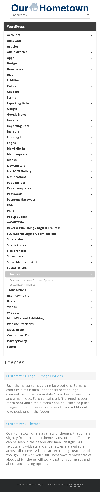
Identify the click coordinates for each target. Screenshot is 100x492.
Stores (11, 347)
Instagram (14, 131)
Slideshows (15, 256)
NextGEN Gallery (19, 171)
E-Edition (13, 80)
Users (11, 301)
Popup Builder (17, 217)
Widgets (13, 313)
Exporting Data (18, 103)
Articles (12, 46)
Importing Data (18, 126)
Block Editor (15, 330)
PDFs (10, 205)
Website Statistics (20, 324)
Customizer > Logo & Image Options (31, 280)
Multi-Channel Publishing (25, 318)
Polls (10, 211)
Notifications (16, 177)
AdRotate (14, 41)
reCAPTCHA (15, 222)
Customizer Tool (19, 335)
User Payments (18, 296)
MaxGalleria (16, 148)
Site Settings (16, 245)
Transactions (16, 290)
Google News (16, 114)
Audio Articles (17, 52)
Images (12, 120)
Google (12, 109)
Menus (12, 160)
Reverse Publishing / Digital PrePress (33, 228)
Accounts (13, 35)
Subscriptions (17, 268)
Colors (11, 86)
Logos (11, 143)
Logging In (15, 137)
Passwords (14, 194)
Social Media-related (22, 262)
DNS (10, 75)
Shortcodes (15, 239)
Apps (10, 58)
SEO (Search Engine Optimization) (31, 234)
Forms (11, 98)
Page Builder (16, 183)
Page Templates (19, 188)
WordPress (16, 26)
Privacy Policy (17, 341)
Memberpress (17, 154)
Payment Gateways (21, 200)
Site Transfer (16, 251)
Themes (14, 274)
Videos (12, 307)
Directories (15, 69)
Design (12, 63)
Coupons (13, 92)
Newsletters (16, 166)
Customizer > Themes (22, 284)
